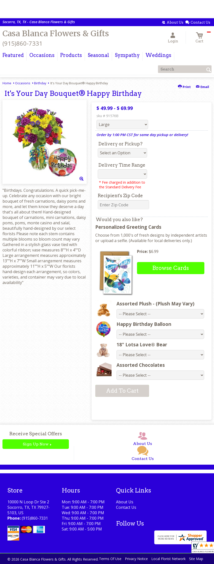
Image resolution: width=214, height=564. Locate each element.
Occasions (22, 83)
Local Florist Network (168, 558)
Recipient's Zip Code (120, 195)
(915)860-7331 (22, 43)
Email (202, 87)
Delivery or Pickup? (120, 143)
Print (184, 87)
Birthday (40, 83)
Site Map (196, 558)
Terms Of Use (110, 558)
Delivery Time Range (121, 165)
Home (6, 83)
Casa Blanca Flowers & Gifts (55, 33)
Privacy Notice (136, 558)
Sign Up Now (36, 444)
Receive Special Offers (35, 434)
